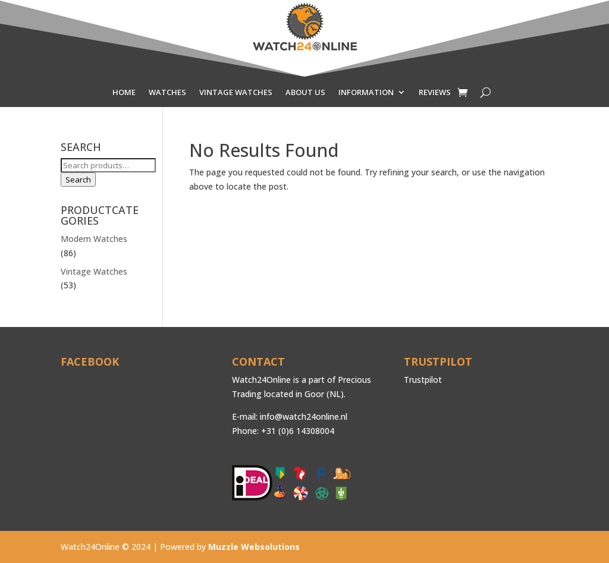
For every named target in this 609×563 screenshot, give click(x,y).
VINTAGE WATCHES (235, 92)
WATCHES (167, 92)
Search (78, 179)
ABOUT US (305, 92)
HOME (124, 92)
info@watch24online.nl (303, 416)
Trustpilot (423, 379)
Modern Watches (94, 238)
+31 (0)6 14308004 (297, 430)
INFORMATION (366, 92)
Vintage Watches (94, 271)
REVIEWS (435, 92)
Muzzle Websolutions (254, 546)
